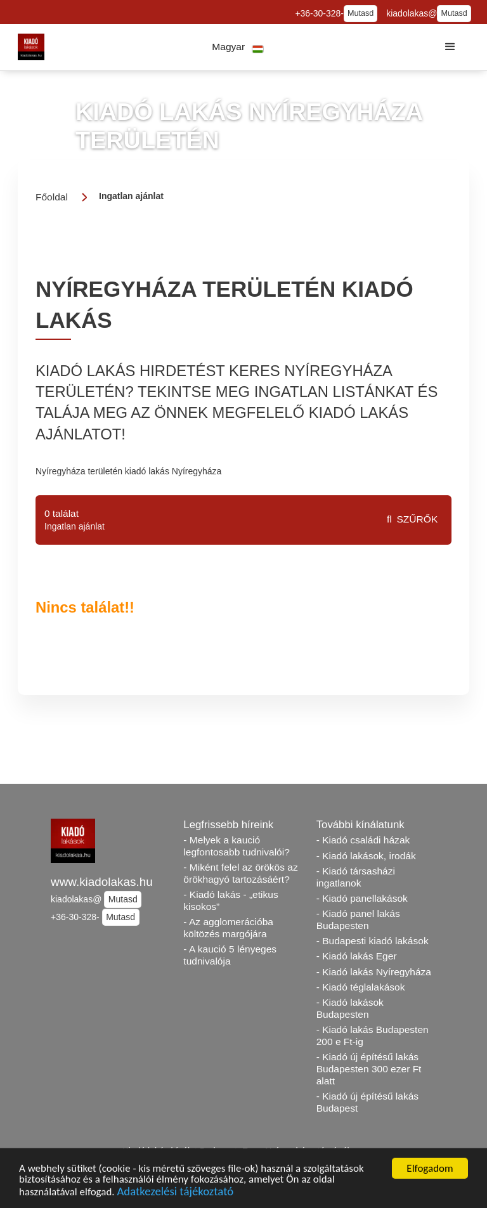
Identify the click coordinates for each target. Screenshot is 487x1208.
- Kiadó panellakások (362, 898)
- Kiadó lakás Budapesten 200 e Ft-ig (372, 1035)
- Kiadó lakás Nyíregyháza (373, 971)
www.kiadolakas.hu (102, 881)
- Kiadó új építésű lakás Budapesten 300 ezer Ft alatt (369, 1068)
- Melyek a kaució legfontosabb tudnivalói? (236, 846)
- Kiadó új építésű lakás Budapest (367, 1102)
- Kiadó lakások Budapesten (350, 1008)
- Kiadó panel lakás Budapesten (358, 919)
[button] (238, 47)
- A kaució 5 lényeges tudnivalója (229, 955)
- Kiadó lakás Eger (356, 956)
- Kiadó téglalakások (360, 987)
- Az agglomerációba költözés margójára (228, 927)
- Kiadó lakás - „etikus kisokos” (230, 900)
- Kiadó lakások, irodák (366, 855)
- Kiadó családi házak (363, 840)
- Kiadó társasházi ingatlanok (355, 877)
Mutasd (360, 13)
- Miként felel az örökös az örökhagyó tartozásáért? (240, 873)
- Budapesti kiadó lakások (372, 940)
